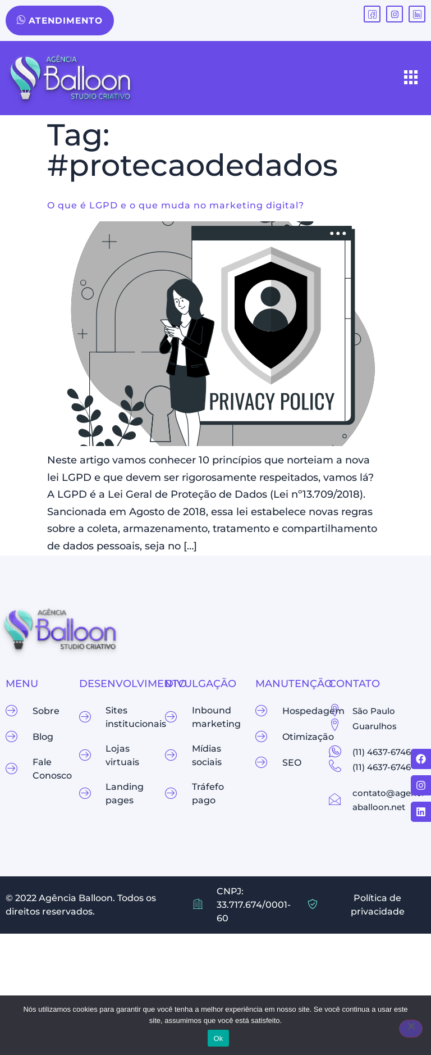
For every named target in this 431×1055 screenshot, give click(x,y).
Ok (218, 1038)
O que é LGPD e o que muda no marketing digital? (175, 206)
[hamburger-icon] (411, 78)
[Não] (411, 1029)
